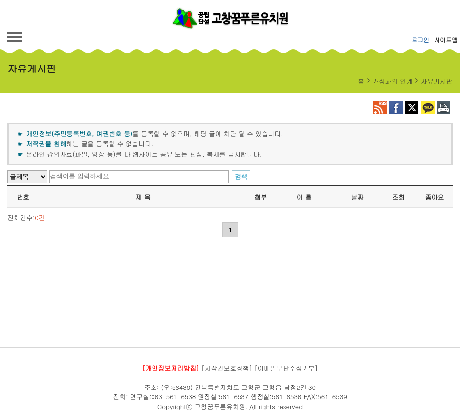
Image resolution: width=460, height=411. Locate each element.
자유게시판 (437, 81)
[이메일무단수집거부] (286, 368)
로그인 (420, 39)
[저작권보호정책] (226, 368)
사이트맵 (446, 39)
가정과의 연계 (392, 81)
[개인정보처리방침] (170, 368)
